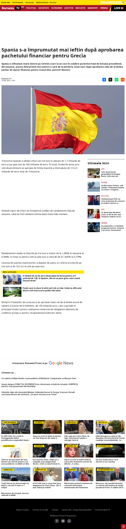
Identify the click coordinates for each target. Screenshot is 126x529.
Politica (31, 8)
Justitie (69, 8)
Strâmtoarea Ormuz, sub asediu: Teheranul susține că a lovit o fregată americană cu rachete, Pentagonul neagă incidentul (112, 188)
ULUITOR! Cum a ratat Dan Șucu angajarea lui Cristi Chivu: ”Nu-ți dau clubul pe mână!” (47, 485)
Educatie (80, 8)
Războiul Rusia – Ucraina (46, 3)
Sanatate (93, 8)
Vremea (104, 8)
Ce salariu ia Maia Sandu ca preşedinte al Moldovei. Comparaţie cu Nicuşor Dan (38, 378)
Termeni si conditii (40, 510)
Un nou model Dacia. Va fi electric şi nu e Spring (107, 461)
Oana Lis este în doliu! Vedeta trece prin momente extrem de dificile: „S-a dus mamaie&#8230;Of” (78, 462)
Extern (104, 182)
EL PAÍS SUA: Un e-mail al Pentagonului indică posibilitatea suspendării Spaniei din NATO (15, 438)
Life (102, 169)
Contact (55, 510)
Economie (56, 8)
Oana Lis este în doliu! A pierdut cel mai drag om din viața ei (47, 437)
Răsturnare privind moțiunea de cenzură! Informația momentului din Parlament (78, 485)
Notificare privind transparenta (63, 516)
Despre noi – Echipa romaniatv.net (76, 510)
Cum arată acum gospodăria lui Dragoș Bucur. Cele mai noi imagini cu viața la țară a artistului (112, 174)
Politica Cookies (22, 510)
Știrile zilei (5, 3)
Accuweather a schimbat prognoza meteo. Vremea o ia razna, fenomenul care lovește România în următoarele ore (112, 228)
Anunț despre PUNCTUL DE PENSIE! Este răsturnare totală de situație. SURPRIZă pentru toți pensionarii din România (39, 385)
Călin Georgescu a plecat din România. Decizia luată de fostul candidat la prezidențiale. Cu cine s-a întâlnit (110, 438)
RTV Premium (17, 3)
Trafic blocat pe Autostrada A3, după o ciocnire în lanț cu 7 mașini (15, 485)
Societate (43, 8)
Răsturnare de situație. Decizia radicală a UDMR (15, 494)
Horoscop (30, 3)
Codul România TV (102, 510)
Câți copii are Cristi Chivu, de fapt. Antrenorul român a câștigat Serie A (76, 438)
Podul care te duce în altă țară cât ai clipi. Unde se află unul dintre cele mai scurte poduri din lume (52, 289)
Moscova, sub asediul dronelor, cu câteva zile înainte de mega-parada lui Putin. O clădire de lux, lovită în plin (110, 485)
